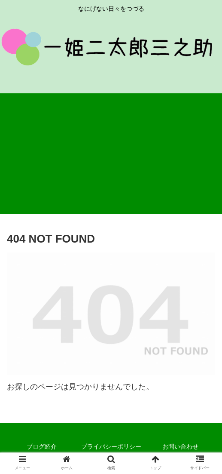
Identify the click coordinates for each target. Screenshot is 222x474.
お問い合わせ (180, 446)
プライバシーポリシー (111, 446)
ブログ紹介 (42, 446)
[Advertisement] (111, 153)
